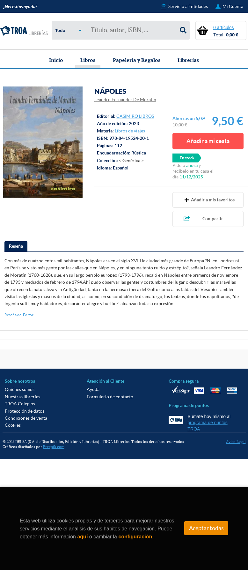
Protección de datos (24, 411)
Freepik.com (53, 446)
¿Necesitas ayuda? (20, 7)
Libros (87, 60)
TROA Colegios (20, 403)
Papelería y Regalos (136, 60)
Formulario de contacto (110, 396)
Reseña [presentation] (16, 246)
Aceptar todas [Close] (206, 528)
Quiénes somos (19, 389)
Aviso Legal (236, 441)
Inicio (56, 60)
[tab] (15, 246)
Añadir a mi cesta (208, 141)
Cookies (13, 425)
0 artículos (223, 27)
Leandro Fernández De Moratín (125, 99)
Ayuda (93, 389)
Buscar (183, 30)
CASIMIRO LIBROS (135, 116)
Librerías (188, 60)
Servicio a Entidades (188, 6)
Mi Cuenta (232, 6)
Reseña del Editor (18, 315)
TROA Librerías (24, 31)
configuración (135, 536)
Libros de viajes (130, 130)
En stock (187, 158)
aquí (82, 536)
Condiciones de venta (26, 418)
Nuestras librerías (22, 396)
